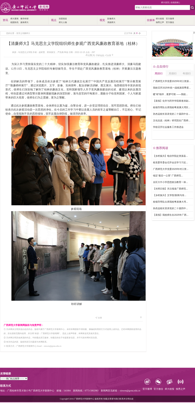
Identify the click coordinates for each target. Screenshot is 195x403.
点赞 (89, 55)
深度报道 (63, 18)
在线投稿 (175, 2)
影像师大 (111, 18)
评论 (99, 55)
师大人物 (63, 22)
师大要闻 (14, 18)
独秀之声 (160, 22)
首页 (18, 33)
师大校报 (160, 18)
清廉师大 (26, 33)
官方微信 (170, 22)
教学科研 (24, 18)
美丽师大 (111, 22)
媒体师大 (24, 22)
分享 (108, 55)
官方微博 (170, 18)
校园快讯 (14, 22)
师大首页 (165, 2)
